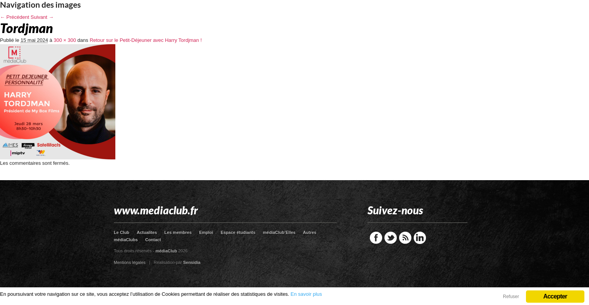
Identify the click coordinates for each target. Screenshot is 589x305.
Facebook (376, 238)
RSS (405, 238)
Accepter (555, 296)
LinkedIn (420, 238)
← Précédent (14, 17)
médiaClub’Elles (279, 232)
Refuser (511, 296)
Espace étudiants (238, 232)
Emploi (206, 232)
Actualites (147, 232)
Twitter (390, 238)
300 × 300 (65, 40)
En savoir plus (306, 294)
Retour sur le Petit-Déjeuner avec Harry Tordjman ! (146, 40)
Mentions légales (130, 262)
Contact (153, 239)
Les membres (178, 232)
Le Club (121, 232)
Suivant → (42, 17)
